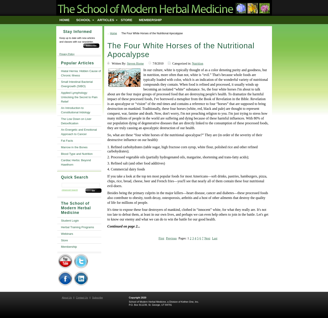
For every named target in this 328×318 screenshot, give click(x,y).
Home (65, 20)
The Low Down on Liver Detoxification (76, 121)
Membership (150, 20)
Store (126, 20)
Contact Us (82, 297)
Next (207, 238)
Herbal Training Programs (77, 227)
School (83, 20)
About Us (67, 297)
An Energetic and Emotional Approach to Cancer (79, 132)
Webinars (67, 233)
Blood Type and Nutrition (77, 153)
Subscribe (91, 45)
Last (214, 238)
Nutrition (197, 63)
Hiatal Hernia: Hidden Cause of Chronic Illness (81, 73)
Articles (105, 20)
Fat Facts (67, 140)
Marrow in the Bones (74, 147)
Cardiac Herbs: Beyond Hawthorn (76, 162)
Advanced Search (70, 190)
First (161, 238)
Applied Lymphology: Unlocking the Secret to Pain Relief (79, 97)
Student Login (70, 220)
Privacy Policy (67, 54)
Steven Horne (135, 63)
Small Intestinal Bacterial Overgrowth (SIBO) (77, 84)
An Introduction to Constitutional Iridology (75, 110)
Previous (171, 238)
